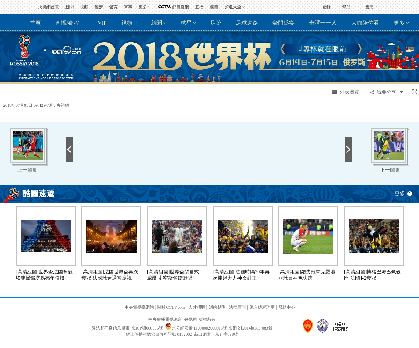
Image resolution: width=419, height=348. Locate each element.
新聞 (69, 7)
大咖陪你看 (365, 23)
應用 (369, 7)
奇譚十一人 (323, 23)
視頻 (84, 7)
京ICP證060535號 (147, 328)
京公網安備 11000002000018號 (196, 328)
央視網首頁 (48, 7)
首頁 (35, 23)
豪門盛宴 (283, 23)
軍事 (128, 7)
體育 (113, 7)
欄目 (214, 7)
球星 (186, 23)
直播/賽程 (67, 23)
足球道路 (247, 23)
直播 (199, 7)
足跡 (215, 23)
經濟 (99, 7)
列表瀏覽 (349, 91)
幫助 (346, 7)
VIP (102, 23)
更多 (143, 7)
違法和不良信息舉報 (111, 328)
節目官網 (180, 7)
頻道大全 (233, 7)
